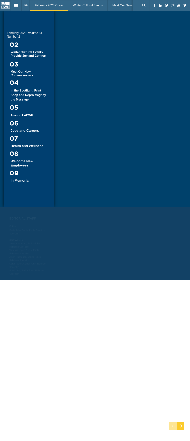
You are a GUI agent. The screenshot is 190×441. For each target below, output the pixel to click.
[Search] (144, 5)
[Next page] (180, 426)
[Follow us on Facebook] (154, 5)
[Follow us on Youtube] (178, 5)
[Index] (16, 5)
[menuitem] (49, 5)
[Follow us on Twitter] (166, 5)
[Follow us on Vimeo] (184, 5)
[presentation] (95, 109)
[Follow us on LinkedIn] (160, 5)
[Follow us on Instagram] (172, 5)
